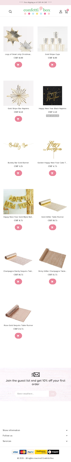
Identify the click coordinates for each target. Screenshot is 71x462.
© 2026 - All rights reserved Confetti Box (35, 458)
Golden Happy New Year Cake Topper (53, 163)
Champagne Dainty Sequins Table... (18, 271)
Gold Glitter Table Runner (52, 217)
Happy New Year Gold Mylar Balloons (18, 217)
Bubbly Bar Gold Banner (18, 163)
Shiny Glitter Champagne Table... (52, 271)
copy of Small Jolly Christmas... (18, 54)
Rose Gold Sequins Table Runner (18, 325)
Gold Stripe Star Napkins (18, 108)
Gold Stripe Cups (52, 54)
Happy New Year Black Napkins (52, 108)
